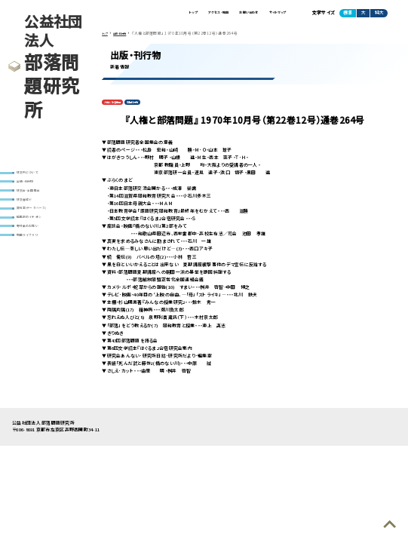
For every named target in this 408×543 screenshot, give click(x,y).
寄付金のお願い (34, 249)
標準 (347, 15)
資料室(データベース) (40, 224)
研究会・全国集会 (36, 198)
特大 (379, 15)
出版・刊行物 (31, 186)
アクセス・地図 (182, 14)
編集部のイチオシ (36, 236)
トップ (146, 14)
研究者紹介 (29, 211)
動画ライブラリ (33, 261)
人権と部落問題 (119, 108)
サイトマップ (271, 14)
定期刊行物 (151, 108)
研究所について (34, 173)
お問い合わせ (227, 14)
